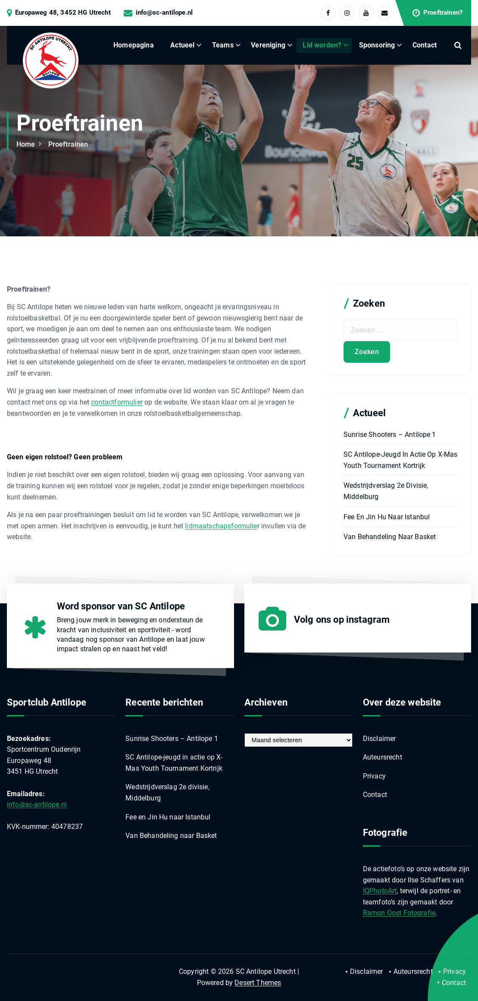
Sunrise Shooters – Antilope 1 (390, 434)
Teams (223, 45)
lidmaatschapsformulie (221, 526)
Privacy (374, 776)
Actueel (182, 45)
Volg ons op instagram (342, 619)
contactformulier (117, 402)
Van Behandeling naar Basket (390, 537)
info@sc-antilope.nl (164, 12)
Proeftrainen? (442, 12)
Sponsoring (377, 45)
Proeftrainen (68, 144)
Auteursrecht (382, 757)
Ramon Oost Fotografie (399, 913)
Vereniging (268, 45)
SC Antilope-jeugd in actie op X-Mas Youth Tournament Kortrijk (401, 460)
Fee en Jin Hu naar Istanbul (387, 517)
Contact (424, 45)
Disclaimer (379, 738)
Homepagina (133, 45)
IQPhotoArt (380, 891)
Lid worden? (322, 45)
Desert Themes (257, 983)
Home (25, 144)
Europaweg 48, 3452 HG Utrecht (63, 12)
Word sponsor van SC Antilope (121, 606)
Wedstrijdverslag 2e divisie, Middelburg (386, 491)
